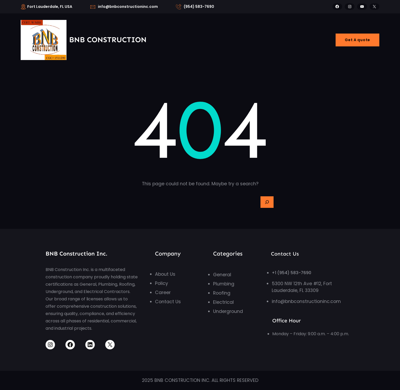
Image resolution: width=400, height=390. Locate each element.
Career (163, 292)
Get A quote (357, 39)
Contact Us (168, 302)
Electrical (223, 302)
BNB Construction (108, 39)
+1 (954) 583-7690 (291, 273)
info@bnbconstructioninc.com (306, 301)
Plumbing (223, 284)
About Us (165, 274)
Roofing (221, 293)
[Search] (267, 202)
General (222, 275)
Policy (161, 283)
